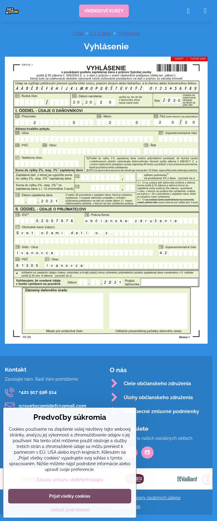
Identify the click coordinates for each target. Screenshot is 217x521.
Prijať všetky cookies (69, 496)
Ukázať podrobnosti (69, 509)
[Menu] (205, 11)
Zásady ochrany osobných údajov (147, 497)
